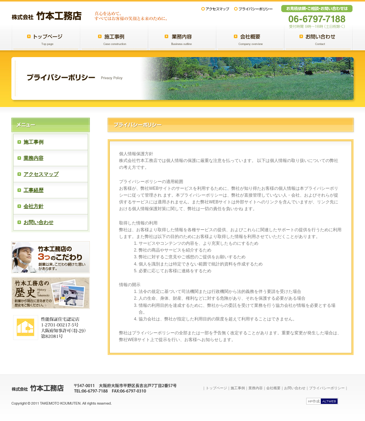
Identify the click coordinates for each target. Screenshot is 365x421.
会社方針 (33, 206)
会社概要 (273, 388)
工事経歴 (33, 190)
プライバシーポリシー (327, 388)
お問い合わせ (38, 222)
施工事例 (238, 388)
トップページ (216, 388)
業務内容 (33, 158)
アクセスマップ (41, 174)
